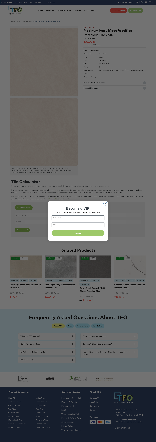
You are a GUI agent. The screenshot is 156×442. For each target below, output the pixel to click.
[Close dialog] (105, 203)
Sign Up (78, 233)
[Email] (78, 224)
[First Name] (78, 217)
